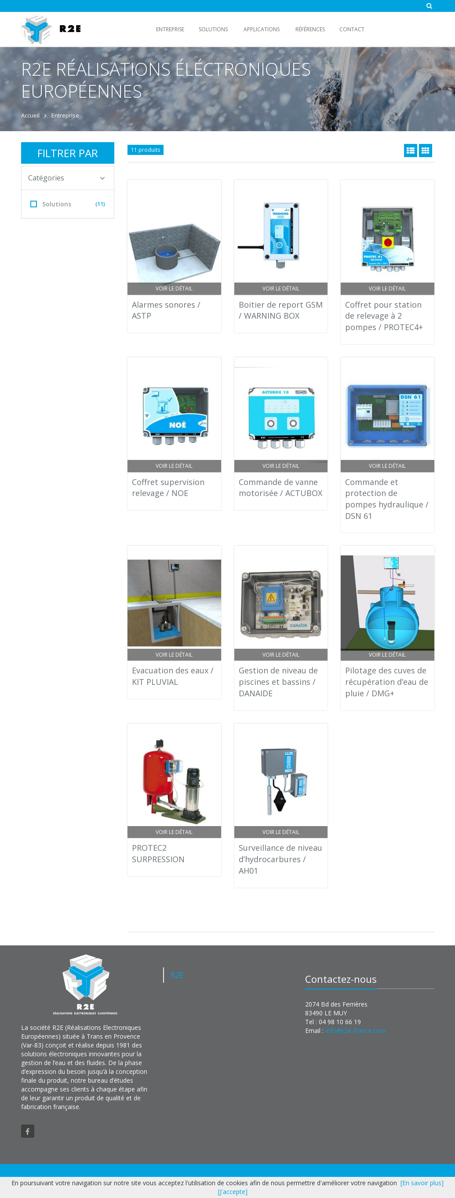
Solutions (213, 29)
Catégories (67, 178)
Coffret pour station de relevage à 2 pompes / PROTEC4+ (384, 315)
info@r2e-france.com (355, 1030)
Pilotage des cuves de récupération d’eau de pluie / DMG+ (386, 681)
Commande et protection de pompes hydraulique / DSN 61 (387, 499)
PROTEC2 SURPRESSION (158, 853)
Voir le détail (174, 288)
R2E (177, 975)
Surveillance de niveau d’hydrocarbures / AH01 (280, 858)
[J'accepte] (233, 1191)
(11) (100, 204)
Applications (262, 29)
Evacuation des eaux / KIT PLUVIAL (173, 676)
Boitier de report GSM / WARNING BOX (281, 310)
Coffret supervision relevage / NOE (168, 488)
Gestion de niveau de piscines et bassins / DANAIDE (278, 681)
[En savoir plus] (422, 1183)
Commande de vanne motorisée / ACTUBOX (280, 488)
